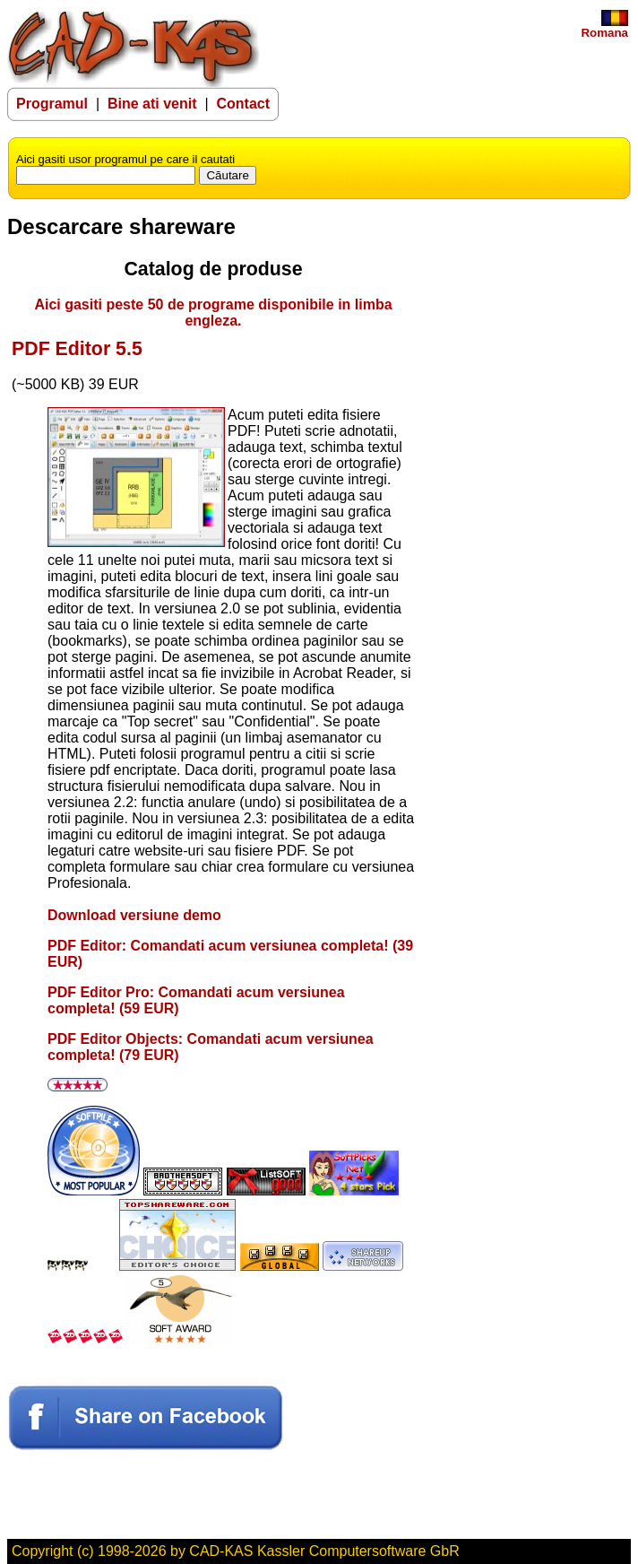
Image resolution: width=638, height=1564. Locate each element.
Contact (243, 103)
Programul (52, 103)
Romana (604, 27)
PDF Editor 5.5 (77, 349)
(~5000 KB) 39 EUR (75, 384)
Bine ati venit (154, 103)
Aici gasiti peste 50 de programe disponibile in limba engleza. (213, 312)
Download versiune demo (134, 915)
